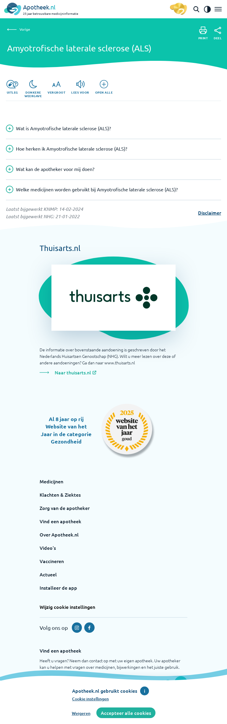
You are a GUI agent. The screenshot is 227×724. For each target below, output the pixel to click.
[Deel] (218, 33)
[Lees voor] (80, 87)
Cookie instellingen (90, 699)
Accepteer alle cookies (126, 713)
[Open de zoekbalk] (196, 9)
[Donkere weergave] (33, 89)
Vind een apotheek (60, 521)
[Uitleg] (12, 87)
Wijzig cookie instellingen (67, 607)
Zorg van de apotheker (65, 508)
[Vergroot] (56, 87)
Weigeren (81, 713)
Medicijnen (51, 481)
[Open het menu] (218, 9)
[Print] (203, 33)
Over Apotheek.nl (59, 534)
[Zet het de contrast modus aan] (207, 9)
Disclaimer (209, 212)
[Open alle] (104, 87)
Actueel (48, 574)
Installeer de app (58, 587)
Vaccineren (52, 561)
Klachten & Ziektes (60, 494)
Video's (48, 547)
